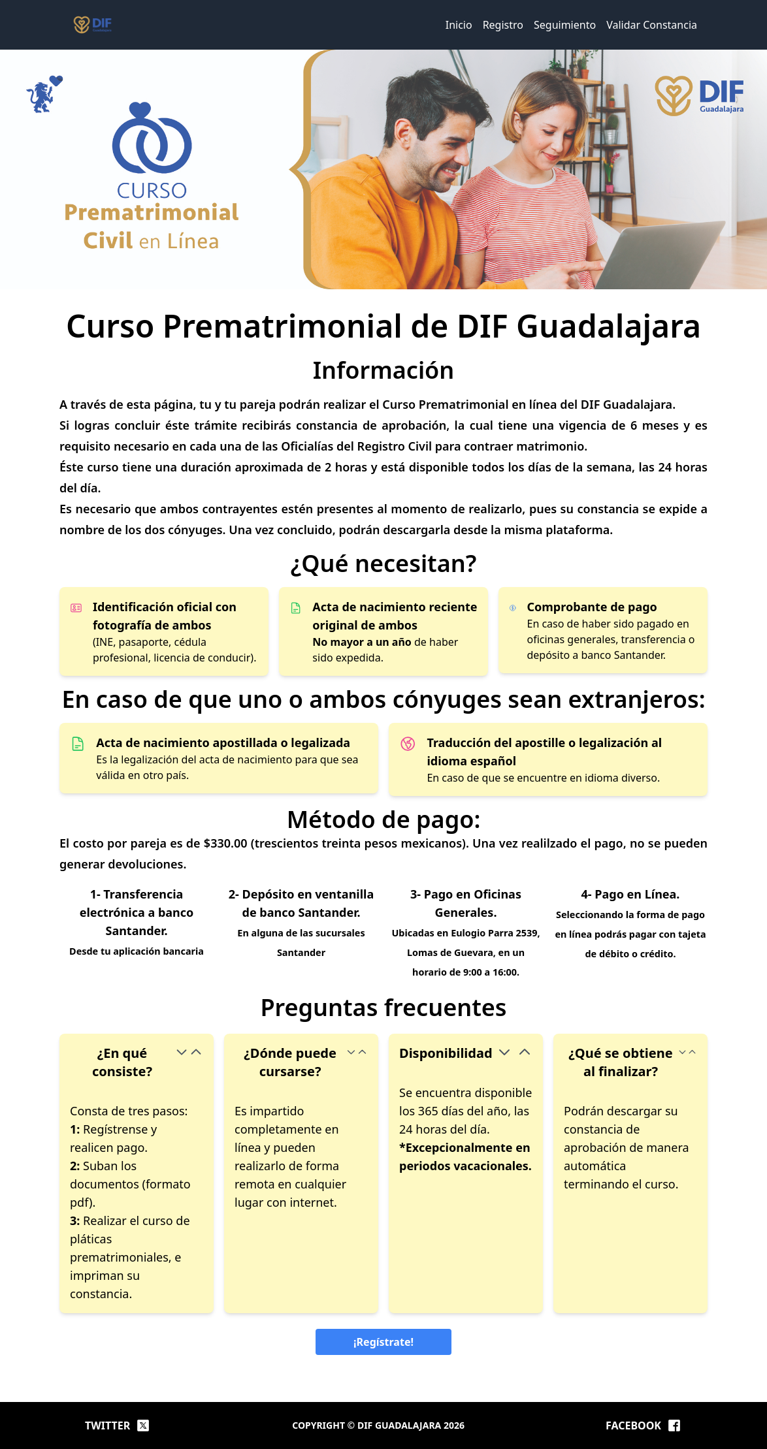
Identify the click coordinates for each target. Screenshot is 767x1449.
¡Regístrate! (383, 1342)
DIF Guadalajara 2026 (411, 1425)
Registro (503, 25)
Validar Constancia (651, 25)
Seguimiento (565, 25)
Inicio (459, 25)
